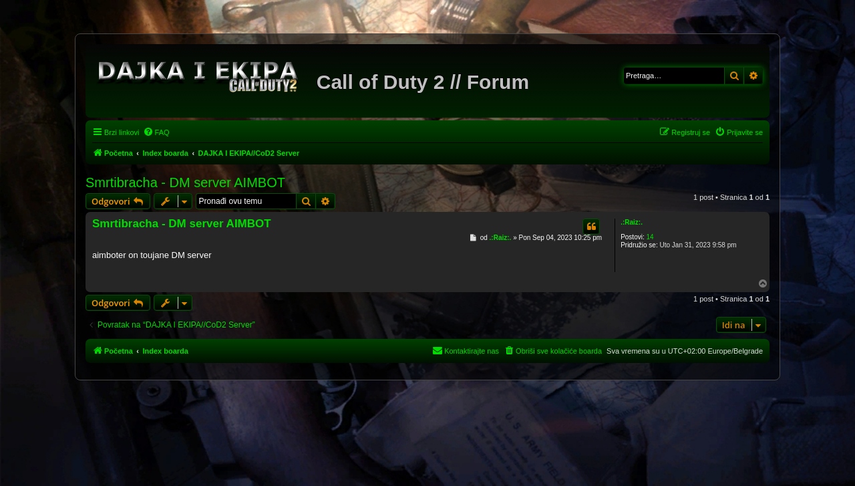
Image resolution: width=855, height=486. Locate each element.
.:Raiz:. (632, 222)
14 (649, 237)
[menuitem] (156, 132)
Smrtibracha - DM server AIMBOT (185, 182)
